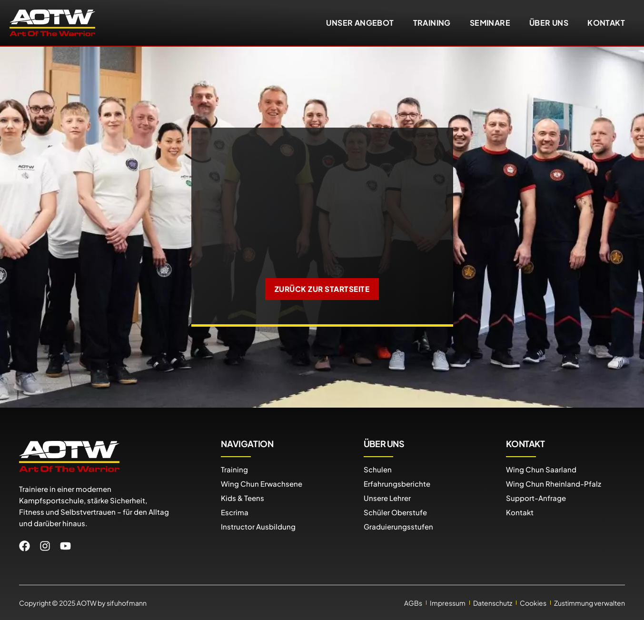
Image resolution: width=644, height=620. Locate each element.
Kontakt (606, 23)
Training (432, 23)
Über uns (548, 23)
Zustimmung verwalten (589, 602)
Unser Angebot (360, 23)
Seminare (490, 23)
